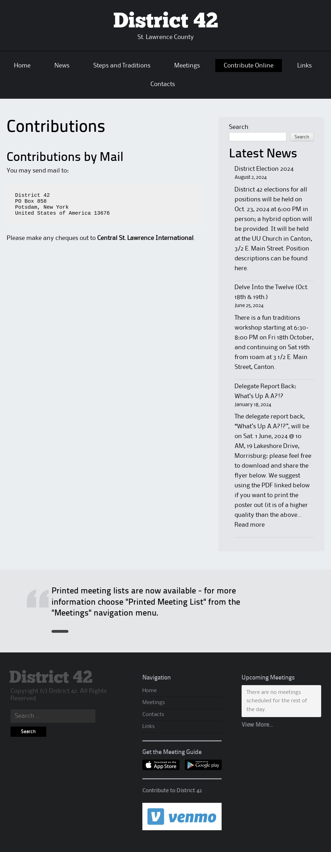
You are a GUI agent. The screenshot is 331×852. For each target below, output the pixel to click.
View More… (257, 725)
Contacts (162, 84)
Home (22, 66)
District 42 (165, 21)
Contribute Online (248, 66)
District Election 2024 (264, 169)
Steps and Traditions (121, 66)
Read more (250, 525)
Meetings (187, 66)
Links (304, 66)
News (61, 66)
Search (238, 127)
